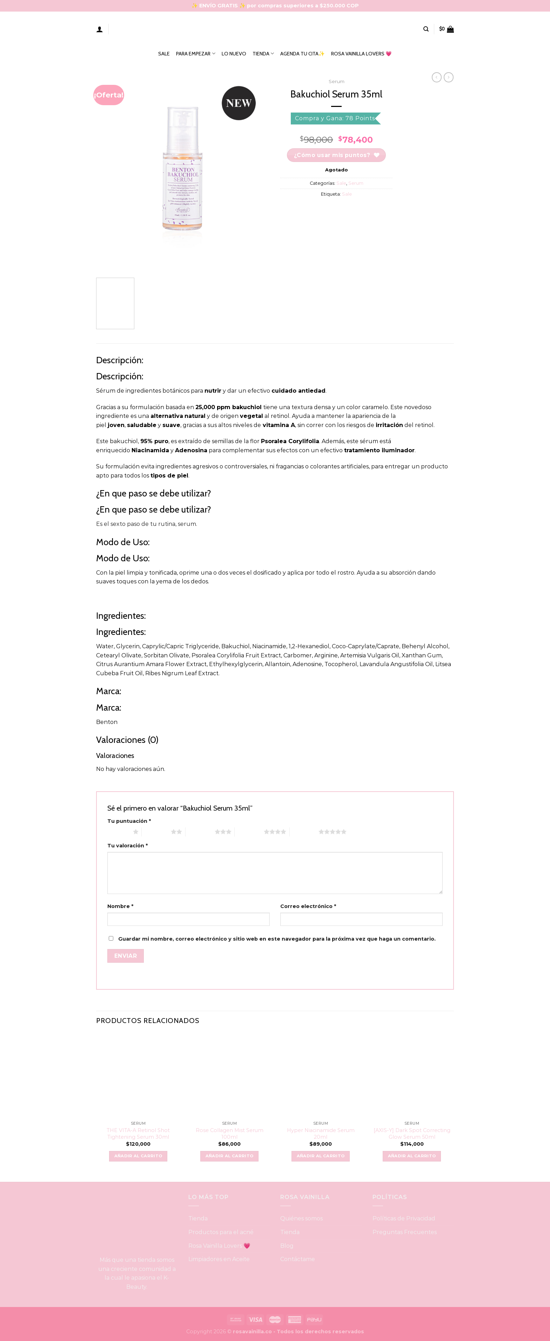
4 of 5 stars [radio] (249, 831)
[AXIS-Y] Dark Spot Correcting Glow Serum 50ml (412, 1133)
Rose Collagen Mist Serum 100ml (229, 1133)
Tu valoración (127, 845)
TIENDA (263, 53)
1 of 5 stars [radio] (118, 831)
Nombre (120, 906)
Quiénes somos (301, 1218)
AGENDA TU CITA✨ (302, 53)
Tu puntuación (129, 821)
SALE (164, 53)
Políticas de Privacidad (404, 1218)
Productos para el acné (221, 1232)
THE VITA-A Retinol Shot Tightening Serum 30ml (138, 1133)
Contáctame (297, 1259)
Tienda (198, 1218)
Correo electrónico (308, 906)
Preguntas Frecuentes (405, 1232)
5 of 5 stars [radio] (304, 831)
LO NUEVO (234, 53)
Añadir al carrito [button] (138, 1155)
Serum (336, 81)
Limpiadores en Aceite (219, 1259)
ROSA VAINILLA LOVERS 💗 (361, 53)
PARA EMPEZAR (195, 53)
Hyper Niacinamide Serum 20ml (321, 1133)
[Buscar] (426, 29)
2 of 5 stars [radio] (156, 831)
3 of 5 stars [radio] (200, 831)
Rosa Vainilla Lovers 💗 (219, 1245)
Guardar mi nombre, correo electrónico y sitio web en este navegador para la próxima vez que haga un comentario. (277, 939)
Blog (287, 1245)
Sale (341, 183)
